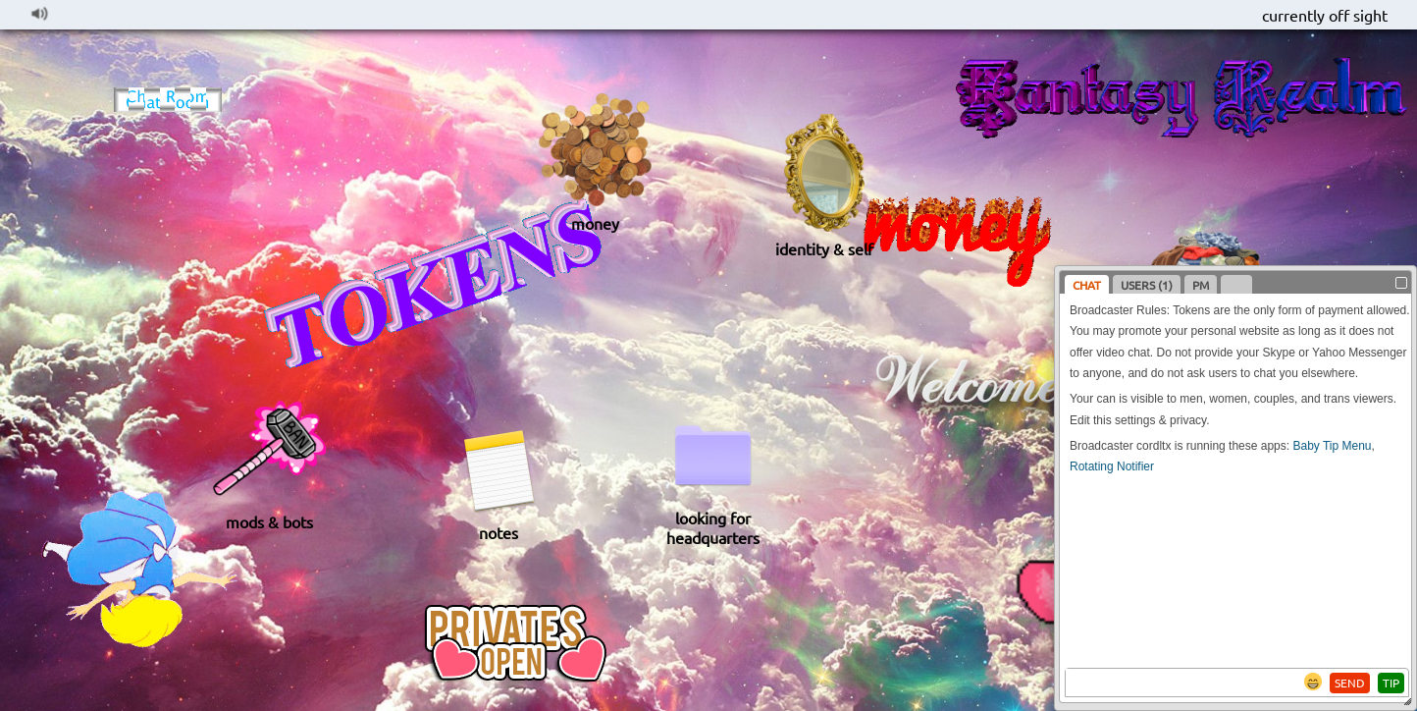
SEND (1350, 682)
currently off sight (1325, 15)
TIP (1391, 682)
